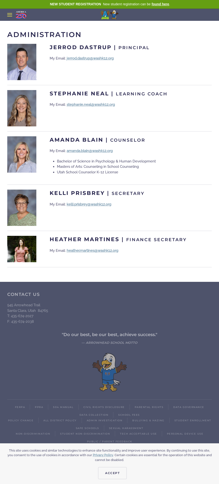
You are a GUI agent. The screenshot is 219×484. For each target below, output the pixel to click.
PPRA (39, 407)
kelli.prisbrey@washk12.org (89, 204)
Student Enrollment (192, 420)
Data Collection (94, 414)
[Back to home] (110, 15)
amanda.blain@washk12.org (90, 151)
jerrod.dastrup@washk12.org (90, 58)
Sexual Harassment (126, 428)
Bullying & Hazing (148, 420)
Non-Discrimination (33, 433)
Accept (112, 473)
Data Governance (188, 407)
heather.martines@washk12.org (92, 250)
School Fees (129, 414)
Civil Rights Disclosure (104, 407)
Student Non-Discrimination (85, 433)
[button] (9, 15)
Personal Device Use (185, 433)
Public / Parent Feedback (109, 441)
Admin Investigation (105, 420)
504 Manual (63, 407)
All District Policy (60, 420)
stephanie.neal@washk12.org (91, 104)
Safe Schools (87, 428)
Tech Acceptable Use (138, 433)
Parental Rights (149, 407)
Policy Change (21, 420)
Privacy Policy (103, 455)
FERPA (20, 407)
